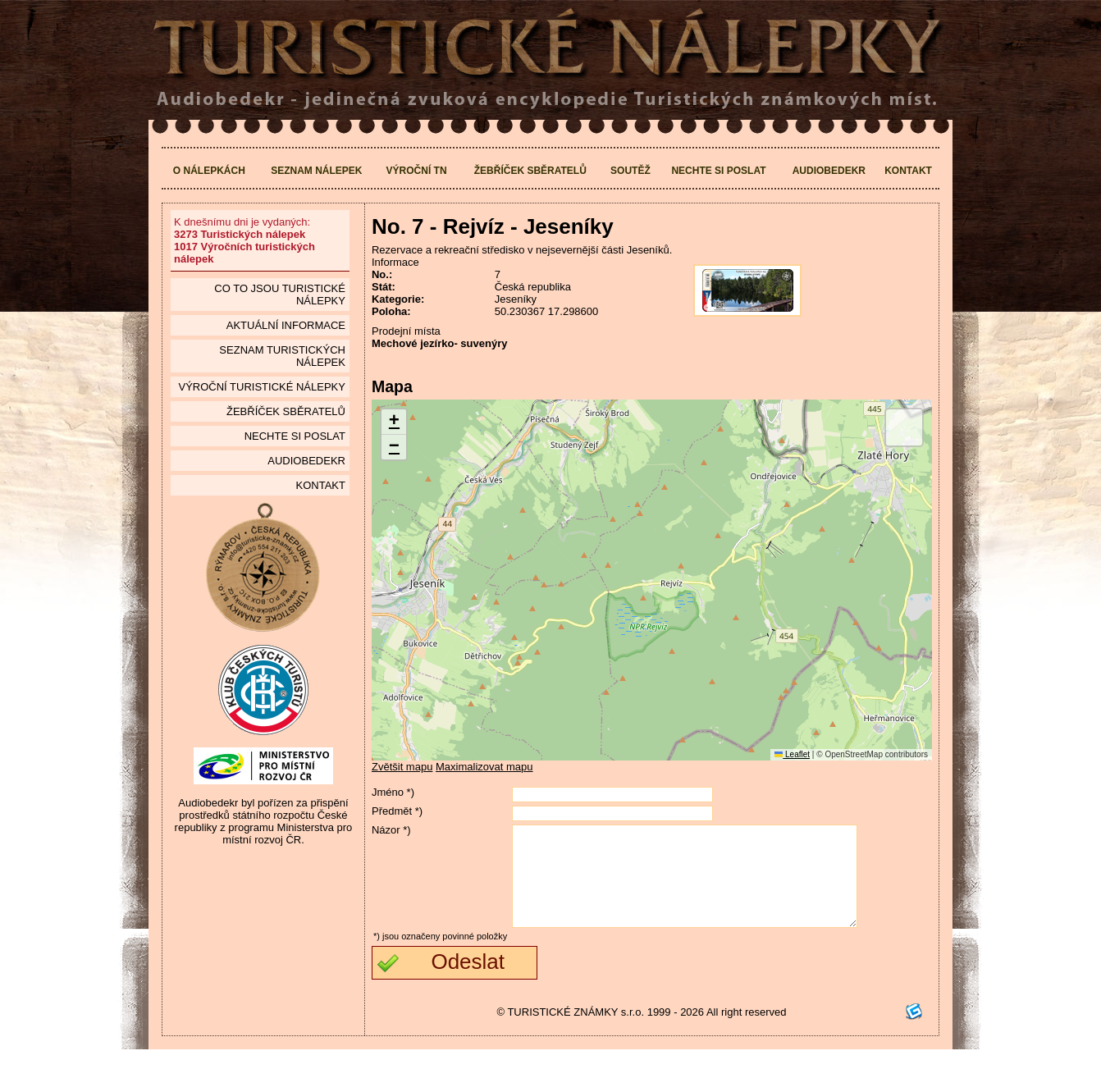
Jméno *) (393, 792)
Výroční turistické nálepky (261, 387)
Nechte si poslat (718, 170)
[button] (393, 422)
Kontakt (908, 170)
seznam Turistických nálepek (282, 356)
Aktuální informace (285, 325)
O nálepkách (209, 170)
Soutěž (630, 170)
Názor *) (391, 830)
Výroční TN (416, 170)
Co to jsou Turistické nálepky (279, 294)
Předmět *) (397, 811)
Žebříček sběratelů (530, 170)
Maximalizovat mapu (484, 767)
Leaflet (792, 754)
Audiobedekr (829, 170)
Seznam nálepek (316, 170)
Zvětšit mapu (402, 767)
